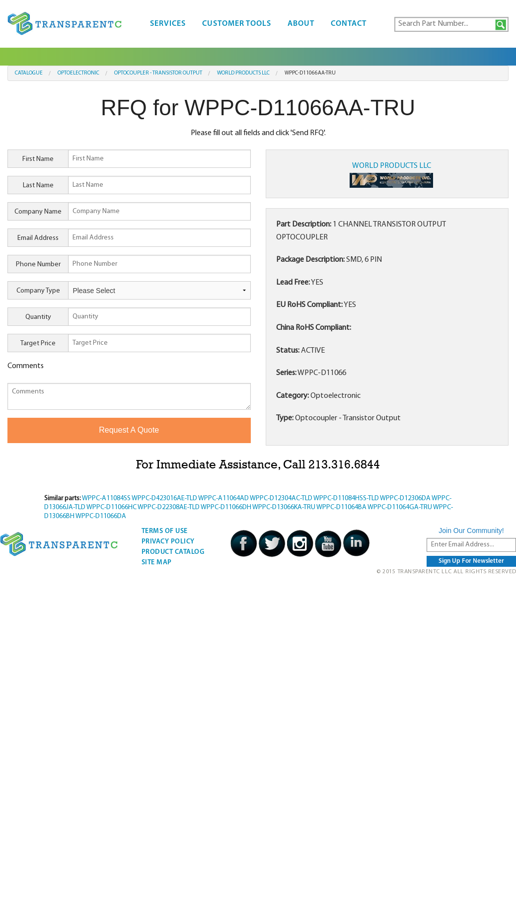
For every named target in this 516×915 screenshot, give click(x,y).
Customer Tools (236, 24)
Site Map (157, 562)
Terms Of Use (165, 531)
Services (168, 24)
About (301, 24)
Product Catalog (173, 552)
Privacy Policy (168, 541)
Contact (349, 24)
